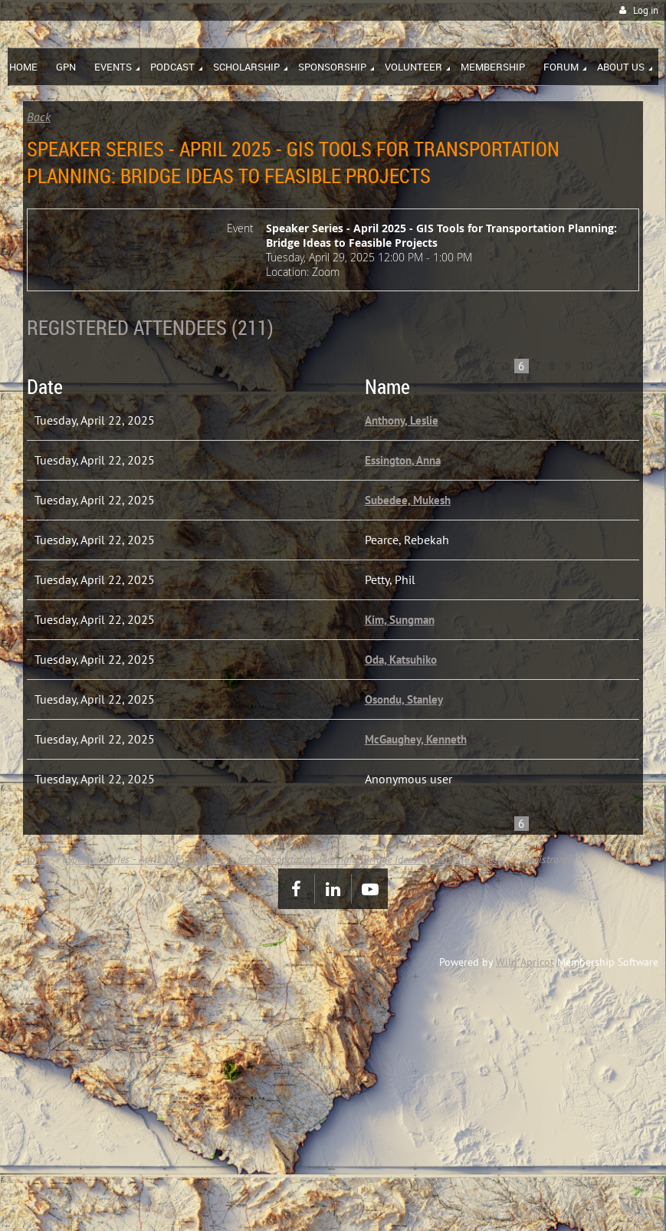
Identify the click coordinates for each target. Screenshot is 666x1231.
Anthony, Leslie (401, 420)
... (505, 366)
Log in (645, 10)
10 (586, 366)
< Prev (490, 365)
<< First (477, 365)
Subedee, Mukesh (408, 500)
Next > (621, 365)
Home (35, 859)
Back (39, 116)
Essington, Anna (403, 460)
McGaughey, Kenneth (416, 739)
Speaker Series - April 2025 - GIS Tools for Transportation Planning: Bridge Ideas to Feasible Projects (286, 859)
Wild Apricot (525, 962)
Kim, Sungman (400, 619)
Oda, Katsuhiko (401, 659)
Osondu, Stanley (404, 699)
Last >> (634, 365)
